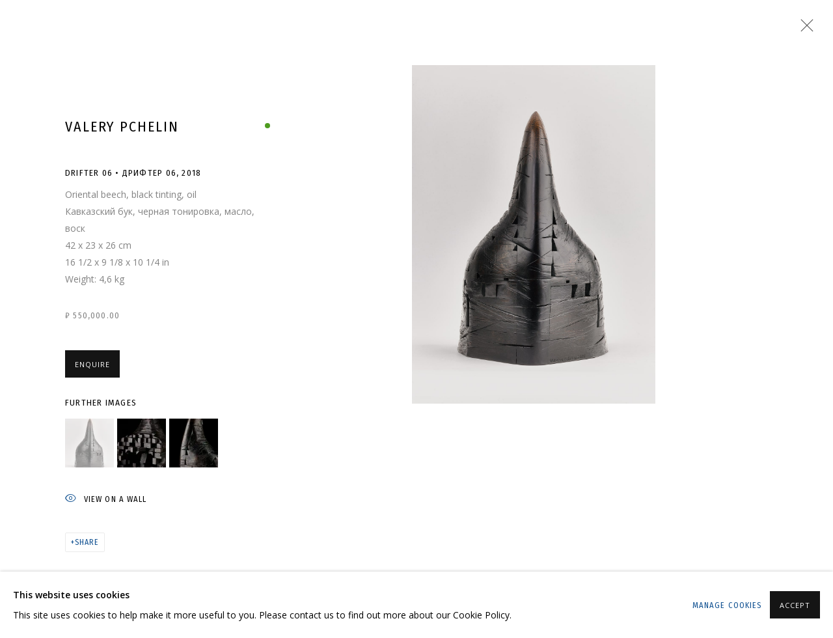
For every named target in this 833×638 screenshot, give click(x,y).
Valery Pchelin (122, 126)
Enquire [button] (92, 364)
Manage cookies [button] (727, 605)
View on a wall (105, 499)
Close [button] (803, 29)
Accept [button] (795, 605)
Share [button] (86, 542)
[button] (89, 443)
